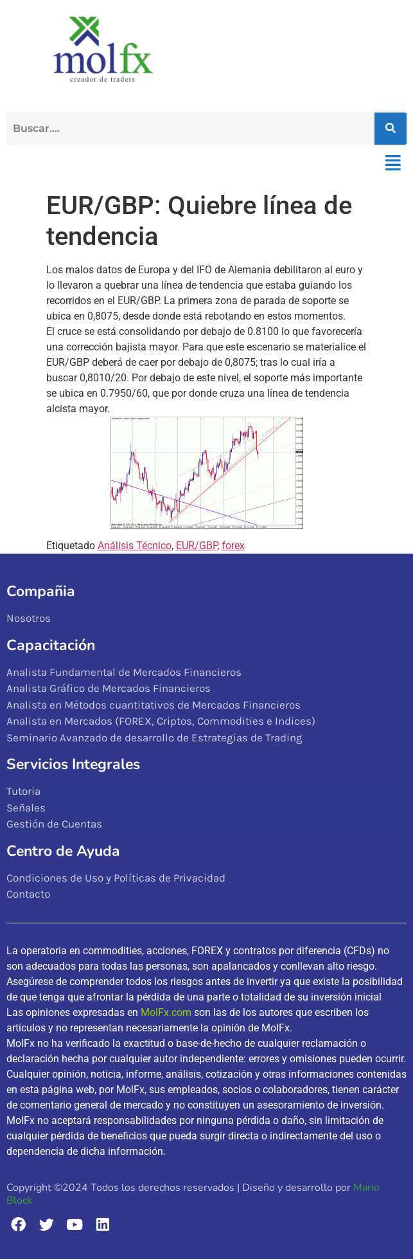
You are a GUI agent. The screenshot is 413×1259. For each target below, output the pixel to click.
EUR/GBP (196, 545)
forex (233, 545)
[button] (393, 163)
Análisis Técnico (134, 545)
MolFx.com (166, 1012)
